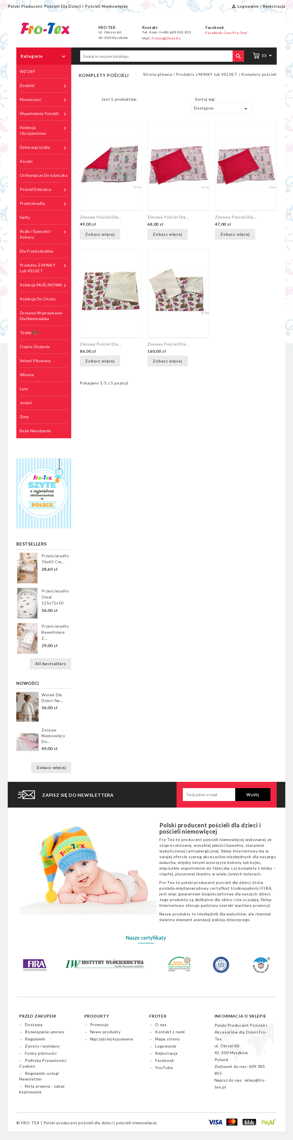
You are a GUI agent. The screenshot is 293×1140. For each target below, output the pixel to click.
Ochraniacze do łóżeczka (43, 175)
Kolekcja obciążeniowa (44, 130)
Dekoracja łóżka (44, 147)
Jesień (26, 402)
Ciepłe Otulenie (35, 346)
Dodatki (44, 86)
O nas (161, 1024)
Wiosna (27, 374)
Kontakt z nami (170, 1031)
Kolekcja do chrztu (38, 298)
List (92, 100)
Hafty (25, 217)
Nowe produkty (105, 1031)
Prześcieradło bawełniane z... (55, 632)
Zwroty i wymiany (42, 1046)
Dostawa (34, 1024)
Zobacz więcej (51, 767)
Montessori (44, 100)
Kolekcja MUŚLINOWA (44, 285)
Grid (84, 100)
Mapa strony (167, 1038)
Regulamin (35, 1038)
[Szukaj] (162, 56)
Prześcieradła (44, 204)
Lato (24, 388)
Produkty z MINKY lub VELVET (44, 267)
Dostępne (221, 108)
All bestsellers (50, 663)
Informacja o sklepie (240, 1016)
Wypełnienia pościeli (44, 114)
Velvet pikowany (35, 360)
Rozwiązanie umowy (44, 1031)
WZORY (27, 71)
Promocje (99, 1024)
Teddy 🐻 (28, 332)
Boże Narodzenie (35, 430)
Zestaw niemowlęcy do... (53, 735)
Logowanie (166, 1046)
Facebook (164, 1060)
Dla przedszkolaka (36, 251)
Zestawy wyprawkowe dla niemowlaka (41, 315)
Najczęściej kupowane (111, 1038)
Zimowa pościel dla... (100, 217)
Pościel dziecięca (44, 190)
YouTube (164, 1067)
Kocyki (26, 161)
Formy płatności (41, 1053)
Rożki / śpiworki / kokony (44, 234)
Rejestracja (166, 1053)
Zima (24, 416)
